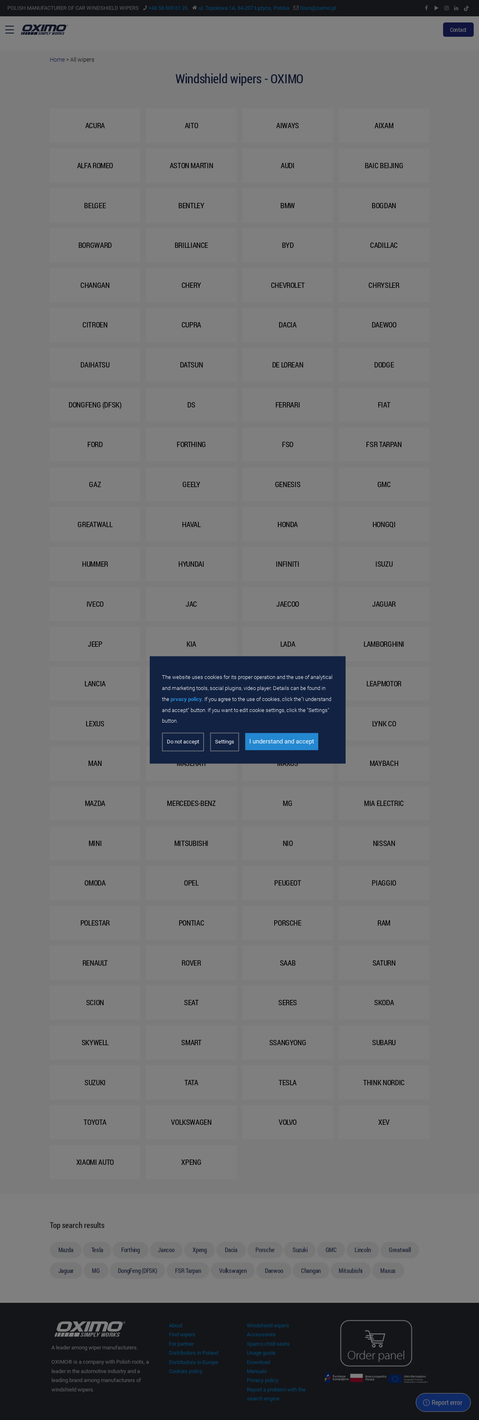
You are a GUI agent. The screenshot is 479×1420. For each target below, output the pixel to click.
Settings (224, 742)
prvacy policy (186, 699)
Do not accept (183, 742)
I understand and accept (281, 742)
